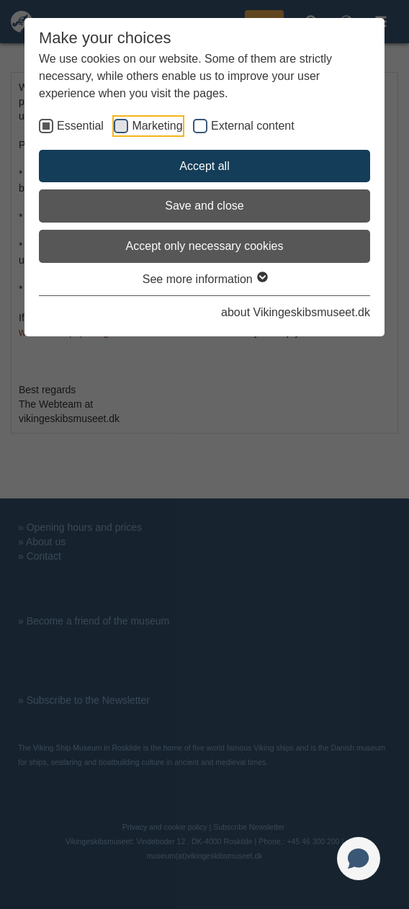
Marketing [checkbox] (157, 126)
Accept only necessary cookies (205, 246)
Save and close (204, 206)
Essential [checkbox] (80, 126)
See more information (204, 279)
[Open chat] (358, 858)
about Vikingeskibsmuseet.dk (295, 312)
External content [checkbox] (253, 126)
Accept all (204, 166)
